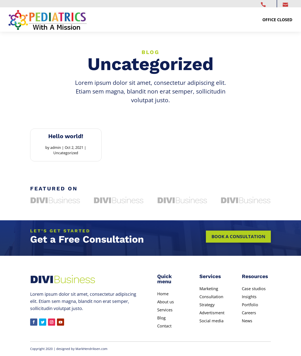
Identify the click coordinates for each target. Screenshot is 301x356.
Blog (161, 318)
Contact (164, 326)
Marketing (208, 288)
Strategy (207, 304)
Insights (249, 296)
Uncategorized (65, 152)
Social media (211, 320)
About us (165, 301)
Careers (249, 312)
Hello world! (65, 136)
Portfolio (250, 304)
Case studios (254, 288)
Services (165, 309)
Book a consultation (238, 236)
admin (55, 147)
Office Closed (277, 19)
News (247, 320)
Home (163, 293)
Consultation (211, 296)
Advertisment (211, 312)
